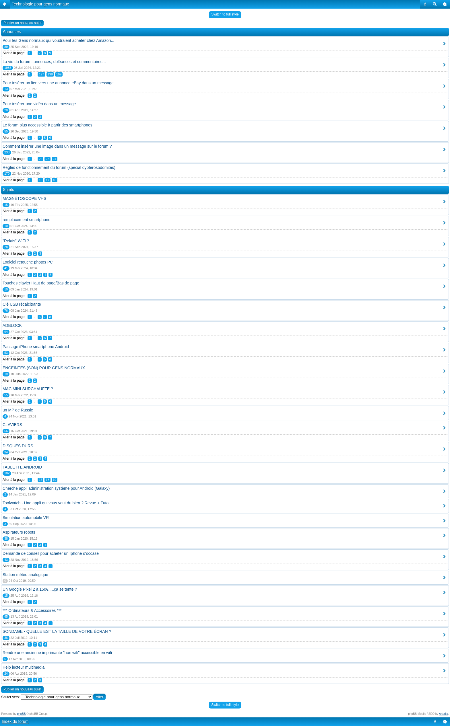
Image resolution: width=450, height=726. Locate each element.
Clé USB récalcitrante (22, 304)
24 (54, 159)
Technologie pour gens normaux (40, 4)
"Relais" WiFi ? (16, 241)
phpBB (21, 713)
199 (58, 74)
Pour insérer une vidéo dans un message (39, 104)
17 (47, 180)
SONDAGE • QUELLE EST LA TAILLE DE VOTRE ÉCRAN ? (57, 631)
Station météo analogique (25, 574)
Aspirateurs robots (19, 532)
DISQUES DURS (18, 446)
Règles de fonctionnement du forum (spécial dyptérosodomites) (59, 167)
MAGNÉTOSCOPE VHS (24, 198)
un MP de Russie (18, 410)
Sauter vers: (10, 697)
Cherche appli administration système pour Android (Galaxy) (56, 488)
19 (54, 479)
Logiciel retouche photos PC (28, 262)
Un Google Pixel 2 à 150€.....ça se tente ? (40, 589)
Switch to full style (224, 14)
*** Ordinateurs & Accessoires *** (32, 610)
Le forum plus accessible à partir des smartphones (47, 125)
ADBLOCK (12, 325)
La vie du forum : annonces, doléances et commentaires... (54, 61)
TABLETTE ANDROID (22, 467)
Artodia (443, 713)
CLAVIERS (12, 424)
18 (54, 180)
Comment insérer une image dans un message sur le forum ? (57, 146)
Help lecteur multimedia (23, 667)
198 (50, 74)
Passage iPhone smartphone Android (36, 346)
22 (40, 159)
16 (40, 180)
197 (41, 74)
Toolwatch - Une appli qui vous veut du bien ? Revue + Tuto (55, 503)
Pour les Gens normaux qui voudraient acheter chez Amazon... (58, 40)
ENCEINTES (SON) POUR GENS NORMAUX (44, 368)
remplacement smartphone (27, 219)
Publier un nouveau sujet (22, 23)
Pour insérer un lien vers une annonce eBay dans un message (58, 83)
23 (47, 159)
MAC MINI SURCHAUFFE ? (28, 389)
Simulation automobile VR (26, 517)
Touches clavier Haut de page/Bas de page (41, 283)
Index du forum (15, 721)
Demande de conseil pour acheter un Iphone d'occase (51, 553)
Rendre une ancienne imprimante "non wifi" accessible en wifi (57, 652)
